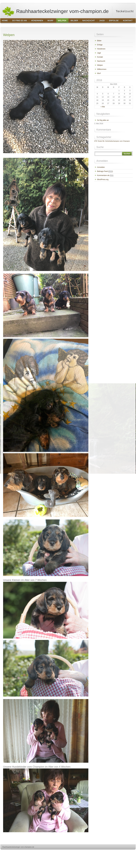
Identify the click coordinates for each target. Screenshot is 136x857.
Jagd (99, 53)
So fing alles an (103, 120)
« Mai (103, 107)
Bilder (99, 41)
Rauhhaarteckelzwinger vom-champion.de (55, 11)
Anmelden (101, 167)
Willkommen (101, 69)
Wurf (99, 73)
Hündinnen (101, 49)
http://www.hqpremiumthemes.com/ (125, 852)
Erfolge (99, 45)
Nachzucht (101, 61)
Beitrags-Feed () (105, 171)
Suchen (127, 154)
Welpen (100, 65)
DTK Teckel (98, 141)
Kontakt (100, 57)
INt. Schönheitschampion (110, 141)
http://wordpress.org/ (104, 852)
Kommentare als (105, 175)
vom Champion (125, 141)
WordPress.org (102, 179)
